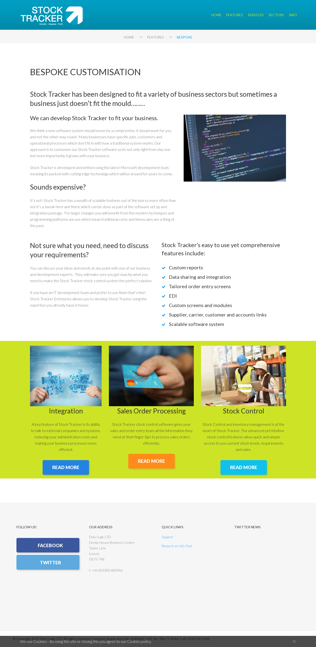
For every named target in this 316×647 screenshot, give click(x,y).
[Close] (294, 641)
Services (256, 15)
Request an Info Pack (177, 546)
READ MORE (65, 467)
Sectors (276, 15)
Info (293, 15)
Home (216, 15)
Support (167, 537)
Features (234, 15)
